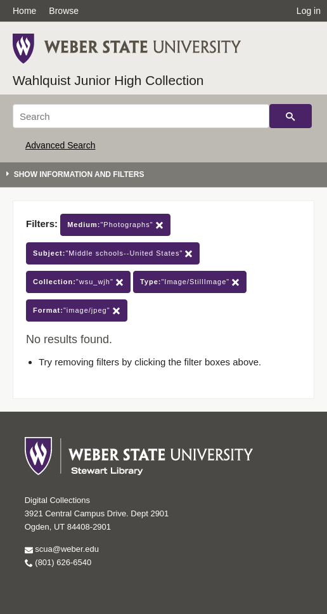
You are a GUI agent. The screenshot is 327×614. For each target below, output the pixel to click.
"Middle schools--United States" (113, 253)
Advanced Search (60, 145)
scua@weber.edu (62, 549)
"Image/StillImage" (190, 282)
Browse (64, 11)
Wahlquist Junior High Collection (108, 80)
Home (24, 11)
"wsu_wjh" (78, 282)
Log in (309, 11)
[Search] (141, 116)
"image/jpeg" (76, 310)
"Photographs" (115, 225)
